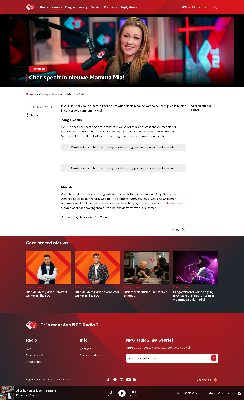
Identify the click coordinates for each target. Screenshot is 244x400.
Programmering (76, 7)
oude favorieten (173, 203)
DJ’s (28, 349)
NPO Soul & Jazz (194, 7)
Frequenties (34, 361)
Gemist (96, 7)
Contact (85, 349)
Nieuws (56, 7)
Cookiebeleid (204, 380)
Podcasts (110, 7)
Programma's (35, 355)
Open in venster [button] (229, 393)
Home (44, 7)
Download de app (91, 355)
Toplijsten (128, 7)
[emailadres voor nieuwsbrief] (172, 358)
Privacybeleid (63, 379)
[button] (110, 393)
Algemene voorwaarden (40, 379)
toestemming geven (128, 147)
